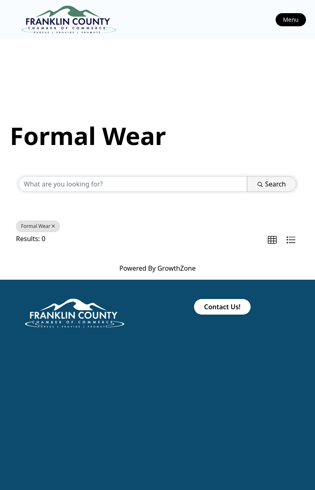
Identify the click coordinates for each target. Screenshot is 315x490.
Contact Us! (222, 306)
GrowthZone (177, 268)
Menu (291, 19)
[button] (272, 240)
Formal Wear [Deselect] (38, 226)
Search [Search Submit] (272, 184)
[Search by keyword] (132, 184)
